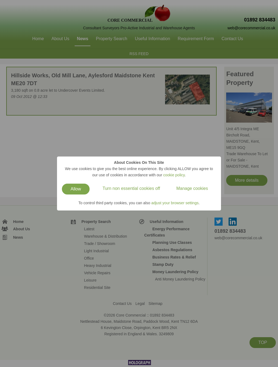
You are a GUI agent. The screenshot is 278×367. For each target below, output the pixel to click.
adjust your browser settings (174, 203)
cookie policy (174, 175)
